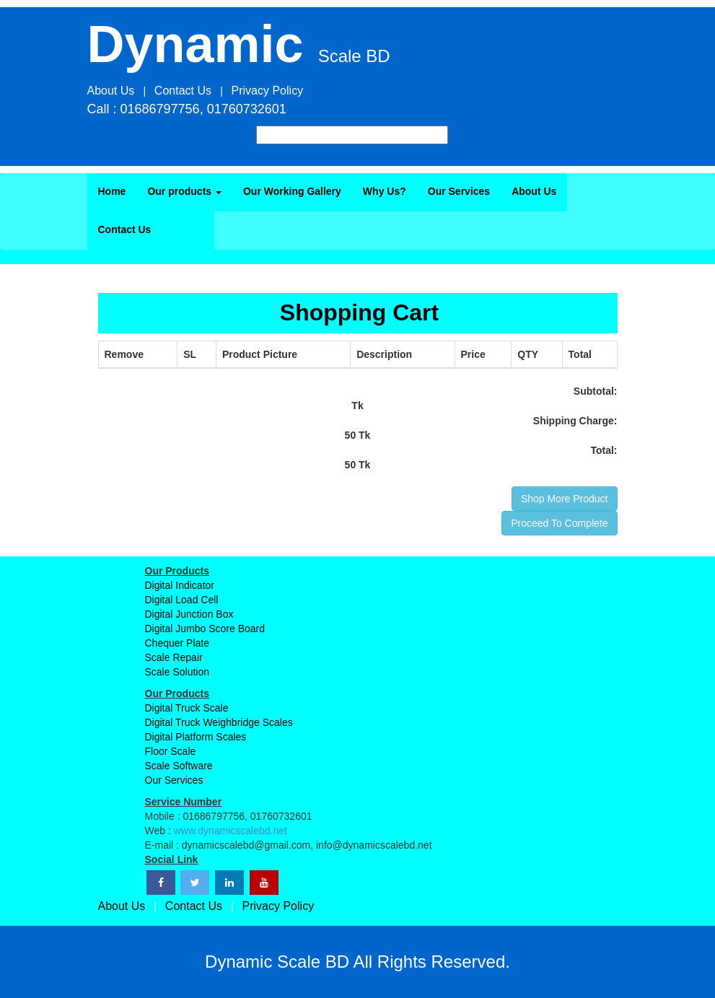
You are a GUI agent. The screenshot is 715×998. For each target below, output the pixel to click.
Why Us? (384, 191)
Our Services (459, 191)
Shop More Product (564, 498)
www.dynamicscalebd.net (230, 830)
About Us (534, 191)
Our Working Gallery (292, 191)
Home (112, 191)
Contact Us (125, 229)
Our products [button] (184, 191)
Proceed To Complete (559, 523)
